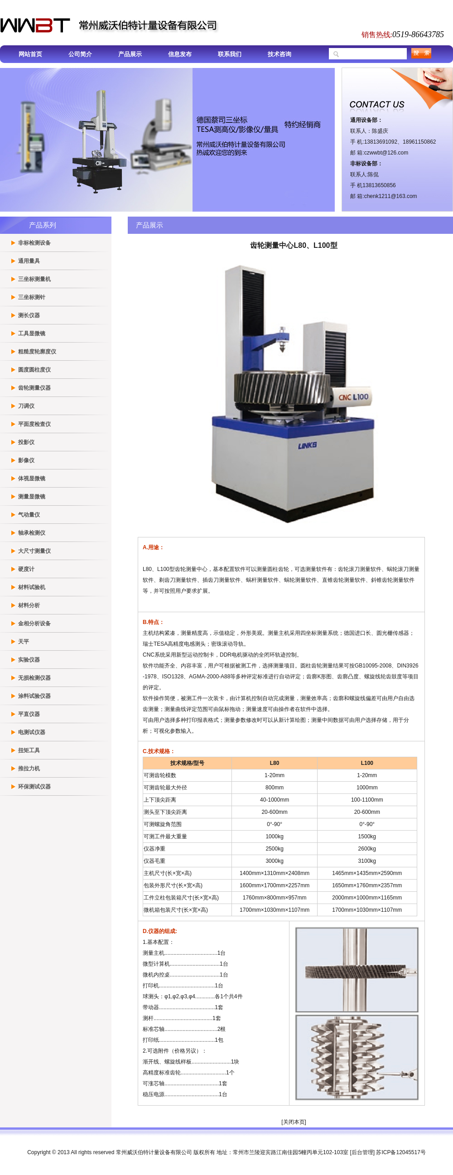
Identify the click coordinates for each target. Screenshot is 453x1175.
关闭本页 (294, 1122)
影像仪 (26, 460)
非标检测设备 (34, 243)
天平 (23, 641)
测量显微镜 (31, 496)
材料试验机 (31, 587)
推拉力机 (29, 768)
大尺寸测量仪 (34, 551)
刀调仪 (26, 406)
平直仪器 (29, 714)
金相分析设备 (34, 623)
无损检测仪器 (34, 678)
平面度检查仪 (34, 424)
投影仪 (26, 442)
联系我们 (229, 54)
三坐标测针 (31, 297)
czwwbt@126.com (386, 153)
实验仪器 (29, 660)
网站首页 (30, 54)
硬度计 (26, 569)
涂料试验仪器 (34, 696)
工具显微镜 (31, 333)
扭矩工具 (29, 750)
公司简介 (80, 54)
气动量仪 (29, 515)
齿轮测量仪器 (34, 388)
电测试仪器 (31, 732)
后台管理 (362, 1152)
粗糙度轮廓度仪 (37, 351)
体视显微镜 (31, 478)
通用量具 (29, 261)
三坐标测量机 (34, 279)
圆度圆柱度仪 (34, 370)
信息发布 (180, 54)
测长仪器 (29, 315)
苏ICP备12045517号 (400, 1152)
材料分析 (29, 605)
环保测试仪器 (34, 786)
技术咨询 (279, 54)
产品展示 (130, 54)
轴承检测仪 (31, 533)
